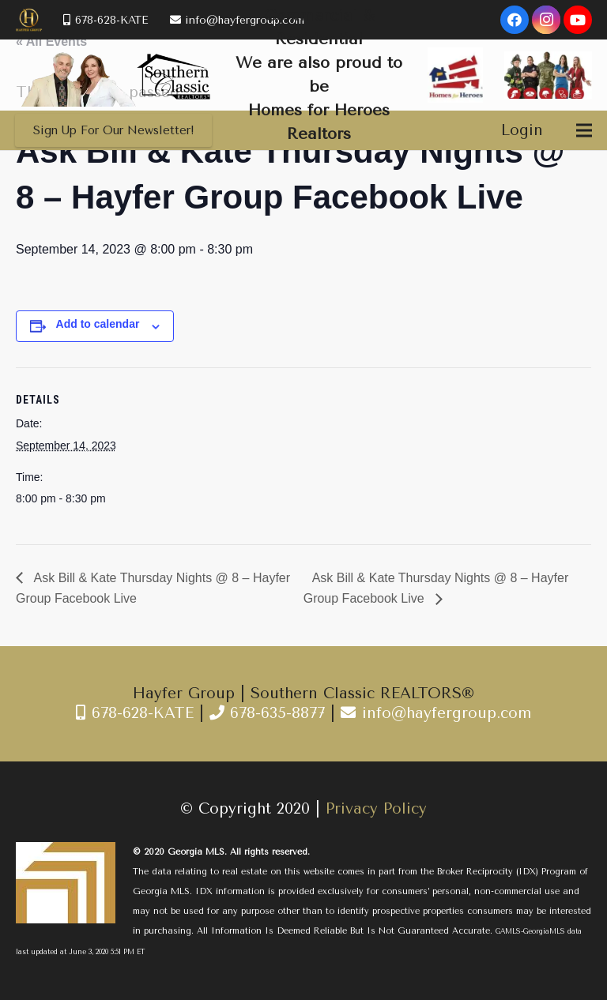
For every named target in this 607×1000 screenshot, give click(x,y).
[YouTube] (578, 20)
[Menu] (584, 130)
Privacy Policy (376, 809)
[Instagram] (546, 20)
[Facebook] (514, 20)
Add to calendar (98, 324)
